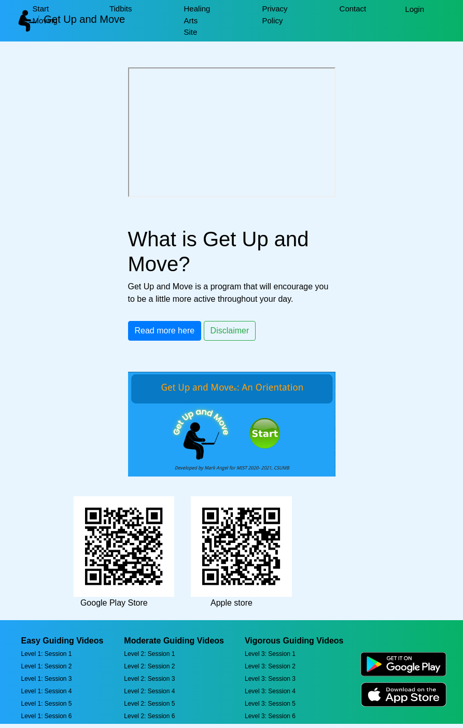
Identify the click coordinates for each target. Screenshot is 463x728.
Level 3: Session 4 (270, 691)
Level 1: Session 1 (46, 653)
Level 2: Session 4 (149, 691)
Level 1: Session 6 (46, 716)
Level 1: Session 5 (46, 703)
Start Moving (45, 14)
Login (414, 9)
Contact (353, 8)
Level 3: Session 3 (270, 678)
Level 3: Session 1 (270, 653)
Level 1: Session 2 (46, 666)
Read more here (165, 330)
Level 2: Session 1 (149, 653)
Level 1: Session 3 (46, 678)
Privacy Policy (274, 14)
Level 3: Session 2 (270, 666)
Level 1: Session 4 (46, 691)
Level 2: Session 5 (149, 703)
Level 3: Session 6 (270, 716)
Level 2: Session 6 (149, 716)
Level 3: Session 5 (270, 703)
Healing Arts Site (197, 20)
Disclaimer (230, 330)
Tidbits (120, 8)
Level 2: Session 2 (149, 666)
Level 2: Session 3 (149, 678)
